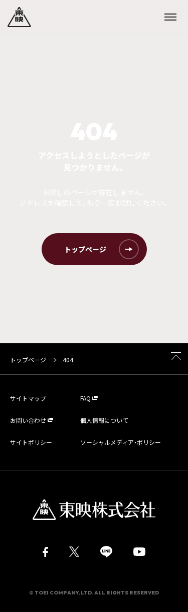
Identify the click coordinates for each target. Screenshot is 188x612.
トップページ (29, 359)
